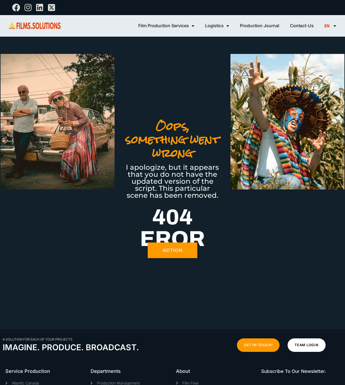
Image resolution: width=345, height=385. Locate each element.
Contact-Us (302, 25)
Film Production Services (166, 26)
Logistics (217, 26)
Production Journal (259, 25)
